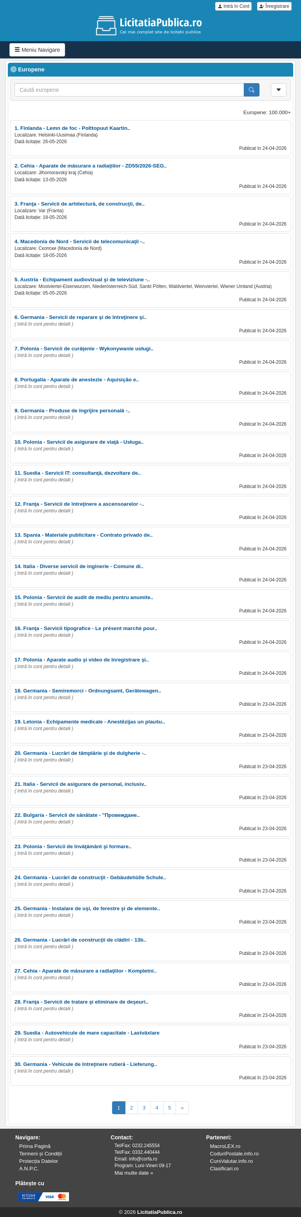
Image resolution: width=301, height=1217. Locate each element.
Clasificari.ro (224, 1168)
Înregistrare (274, 6)
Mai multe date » (133, 1173)
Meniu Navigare (37, 50)
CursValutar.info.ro (231, 1161)
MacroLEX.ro (225, 1146)
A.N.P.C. (29, 1168)
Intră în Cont (233, 6)
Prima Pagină (35, 1146)
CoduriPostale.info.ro (234, 1154)
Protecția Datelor (38, 1161)
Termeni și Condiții (40, 1154)
